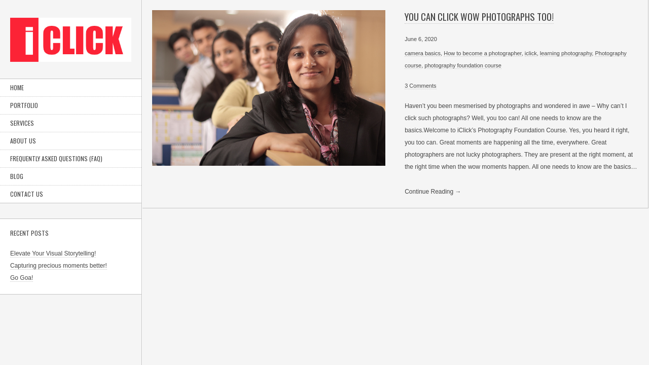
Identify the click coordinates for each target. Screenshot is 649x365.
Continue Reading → (433, 191)
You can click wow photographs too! (479, 16)
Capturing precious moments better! (58, 265)
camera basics (423, 53)
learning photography (566, 53)
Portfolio (24, 105)
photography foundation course (462, 65)
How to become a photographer (483, 53)
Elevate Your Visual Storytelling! (53, 253)
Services (22, 123)
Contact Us (26, 194)
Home (17, 87)
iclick (531, 53)
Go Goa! (21, 277)
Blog (16, 176)
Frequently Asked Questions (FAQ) (56, 158)
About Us (23, 140)
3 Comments (420, 86)
